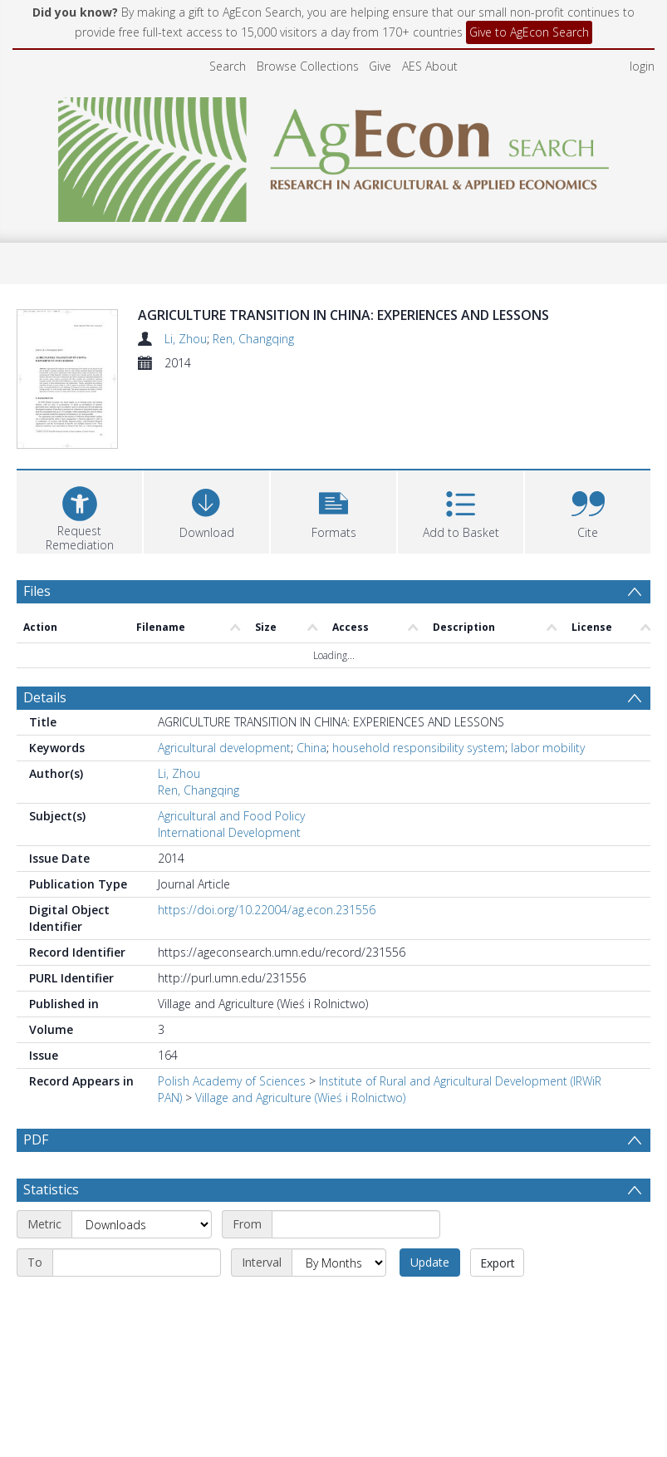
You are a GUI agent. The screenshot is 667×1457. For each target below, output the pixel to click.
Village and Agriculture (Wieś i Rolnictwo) (300, 1126)
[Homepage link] (333, 155)
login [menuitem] (642, 66)
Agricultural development (224, 776)
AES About (430, 66)
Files (37, 619)
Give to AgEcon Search (529, 32)
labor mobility (548, 776)
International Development (229, 861)
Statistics (51, 1257)
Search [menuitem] (227, 66)
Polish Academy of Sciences (232, 1109)
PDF (35, 1168)
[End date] (136, 1331)
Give (380, 66)
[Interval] (339, 1331)
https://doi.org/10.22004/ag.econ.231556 (266, 938)
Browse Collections (308, 66)
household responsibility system (418, 776)
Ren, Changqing (253, 339)
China (311, 776)
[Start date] (356, 1292)
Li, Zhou (185, 339)
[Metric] (141, 1292)
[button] (333, 538)
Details (44, 725)
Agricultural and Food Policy (231, 844)
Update (429, 1330)
